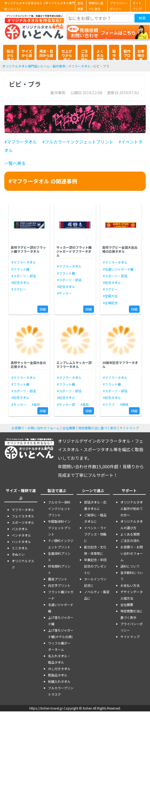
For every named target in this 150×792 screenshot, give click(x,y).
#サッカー (64, 293)
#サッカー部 (66, 404)
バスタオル (20, 528)
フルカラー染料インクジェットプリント (59, 508)
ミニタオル (20, 548)
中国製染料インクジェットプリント (59, 527)
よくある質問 (100, 54)
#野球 (124, 404)
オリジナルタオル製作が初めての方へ (131, 508)
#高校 (36, 404)
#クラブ (109, 404)
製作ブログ (127, 54)
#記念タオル (20, 282)
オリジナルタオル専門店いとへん (26, 66)
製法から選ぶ (10, 54)
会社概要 (80, 6)
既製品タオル (57, 675)
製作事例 (114, 54)
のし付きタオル (59, 668)
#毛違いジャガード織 (118, 269)
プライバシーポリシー (118, 6)
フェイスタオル (23, 516)
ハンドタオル (21, 541)
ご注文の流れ (84, 54)
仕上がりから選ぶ (67, 54)
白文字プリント (59, 585)
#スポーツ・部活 (23, 276)
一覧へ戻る (15, 163)
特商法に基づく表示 (96, 6)
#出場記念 (110, 302)
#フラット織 (20, 269)
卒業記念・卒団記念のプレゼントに (95, 566)
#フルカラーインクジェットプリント (77, 141)
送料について (130, 566)
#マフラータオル (20, 141)
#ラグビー (18, 289)
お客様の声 (140, 54)
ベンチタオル (21, 535)
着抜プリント (57, 579)
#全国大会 (110, 296)
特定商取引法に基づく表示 (97, 428)
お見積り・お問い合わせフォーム (35, 428)
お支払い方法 (130, 585)
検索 (142, 18)
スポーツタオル (23, 522)
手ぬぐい (18, 554)
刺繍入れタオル (59, 681)
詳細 (43, 309)
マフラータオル (79, 66)
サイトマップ (137, 6)
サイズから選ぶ (27, 54)
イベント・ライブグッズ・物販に (95, 534)
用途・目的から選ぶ (46, 54)
